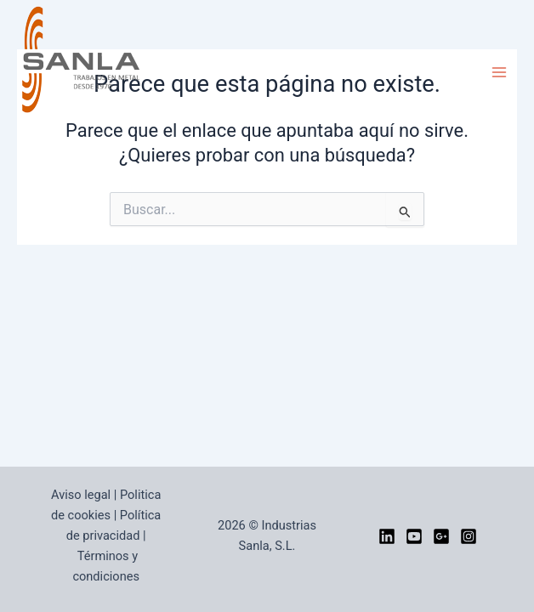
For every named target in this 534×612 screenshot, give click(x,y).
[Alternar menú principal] (499, 72)
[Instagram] (468, 536)
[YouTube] (414, 536)
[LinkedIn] (386, 536)
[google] (441, 536)
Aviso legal (81, 494)
